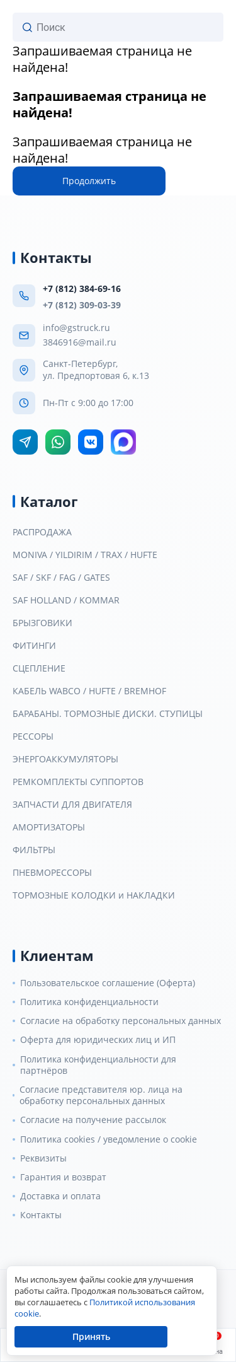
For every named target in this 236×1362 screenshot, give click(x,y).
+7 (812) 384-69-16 (82, 288)
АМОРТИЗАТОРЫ (49, 827)
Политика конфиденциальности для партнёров (98, 1065)
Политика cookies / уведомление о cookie (108, 1139)
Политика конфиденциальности (89, 1002)
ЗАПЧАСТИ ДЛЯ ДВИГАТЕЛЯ (72, 804)
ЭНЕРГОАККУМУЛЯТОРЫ (65, 759)
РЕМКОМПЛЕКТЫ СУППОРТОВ (78, 782)
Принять (91, 1336)
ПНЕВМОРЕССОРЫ (52, 872)
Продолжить (89, 181)
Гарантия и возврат (63, 1177)
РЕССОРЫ (33, 736)
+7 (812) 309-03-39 (82, 305)
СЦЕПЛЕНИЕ (39, 668)
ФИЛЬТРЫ (34, 850)
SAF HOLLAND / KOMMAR (66, 600)
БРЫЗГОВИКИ (42, 623)
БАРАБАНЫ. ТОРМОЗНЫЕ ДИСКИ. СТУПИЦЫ (108, 713)
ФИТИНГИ (34, 645)
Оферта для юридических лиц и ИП (98, 1039)
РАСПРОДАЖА (42, 532)
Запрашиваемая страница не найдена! (102, 59)
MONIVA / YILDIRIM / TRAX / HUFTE (85, 555)
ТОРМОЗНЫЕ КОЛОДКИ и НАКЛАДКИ (94, 895)
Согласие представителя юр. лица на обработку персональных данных (101, 1095)
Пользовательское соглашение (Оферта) (107, 983)
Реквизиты (43, 1158)
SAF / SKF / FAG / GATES (61, 577)
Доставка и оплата (60, 1196)
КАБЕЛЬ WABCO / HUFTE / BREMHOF (89, 691)
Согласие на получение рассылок (93, 1120)
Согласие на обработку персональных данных (120, 1021)
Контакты (41, 1215)
